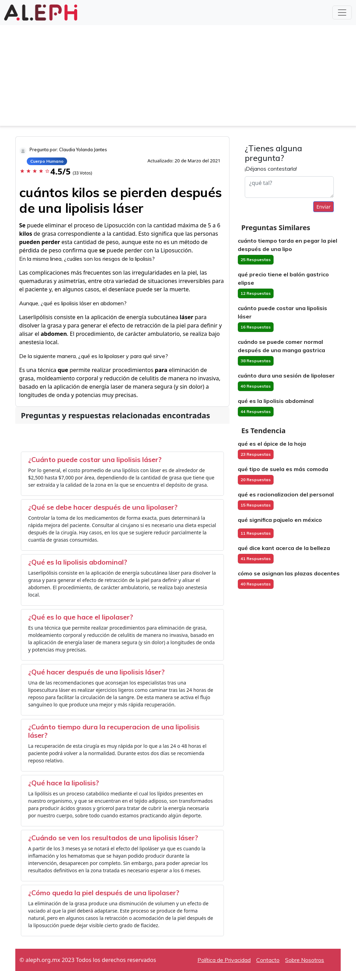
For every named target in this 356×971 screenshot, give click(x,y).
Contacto (268, 959)
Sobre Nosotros (304, 959)
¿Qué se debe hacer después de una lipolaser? (103, 507)
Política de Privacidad (224, 959)
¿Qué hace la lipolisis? (63, 782)
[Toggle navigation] (342, 12)
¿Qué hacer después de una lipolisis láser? (96, 671)
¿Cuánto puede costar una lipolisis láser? (95, 459)
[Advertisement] (178, 77)
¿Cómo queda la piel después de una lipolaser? (103, 892)
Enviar (323, 206)
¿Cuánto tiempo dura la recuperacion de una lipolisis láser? (114, 730)
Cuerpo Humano (47, 161)
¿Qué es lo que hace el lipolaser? (80, 617)
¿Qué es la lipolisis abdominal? (77, 562)
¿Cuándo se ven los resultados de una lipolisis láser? (113, 837)
